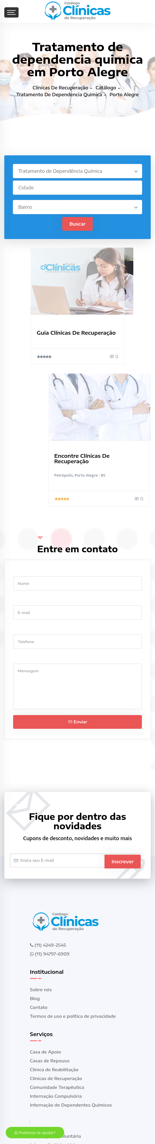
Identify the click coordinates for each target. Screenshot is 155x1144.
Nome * (21, 571)
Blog (35, 998)
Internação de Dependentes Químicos (71, 1105)
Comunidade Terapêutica (57, 1087)
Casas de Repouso (50, 1060)
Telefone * (24, 629)
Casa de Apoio (45, 1052)
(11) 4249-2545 (48, 945)
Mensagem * (26, 658)
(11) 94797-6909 (49, 954)
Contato (38, 1007)
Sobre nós (41, 989)
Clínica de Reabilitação (54, 1069)
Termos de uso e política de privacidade (73, 1016)
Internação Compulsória (56, 1096)
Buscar (77, 224)
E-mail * (21, 600)
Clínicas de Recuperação (56, 1078)
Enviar (77, 722)
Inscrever (123, 861)
